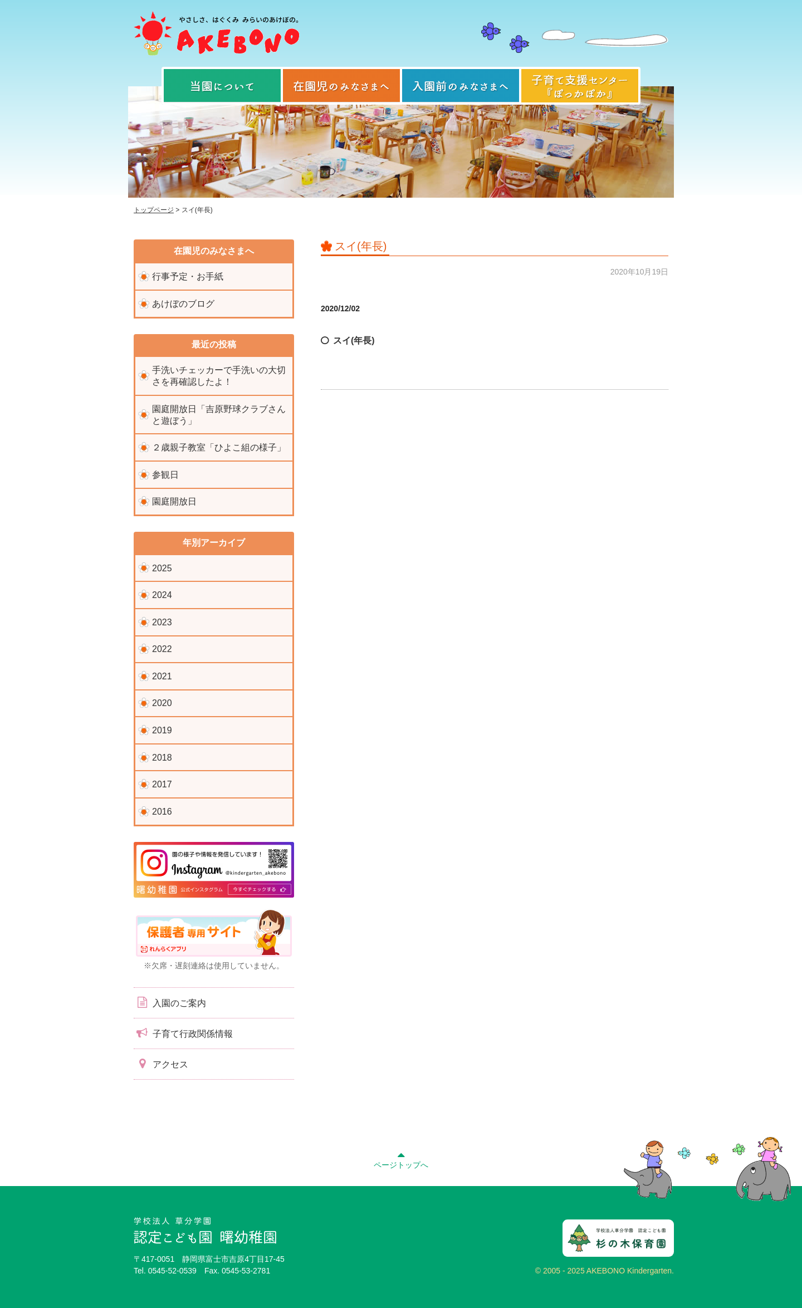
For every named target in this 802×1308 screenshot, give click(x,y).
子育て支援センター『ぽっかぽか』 (579, 85)
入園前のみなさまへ (460, 85)
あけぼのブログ (183, 303)
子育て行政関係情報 (183, 1032)
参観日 (165, 474)
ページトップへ (401, 1158)
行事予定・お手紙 (187, 276)
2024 (162, 595)
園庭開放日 (174, 501)
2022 (162, 649)
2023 (162, 622)
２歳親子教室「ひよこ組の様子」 (219, 447)
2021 (162, 676)
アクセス (161, 1063)
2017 (162, 784)
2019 (162, 730)
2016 (162, 811)
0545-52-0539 (172, 1270)
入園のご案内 (170, 1002)
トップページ (154, 210)
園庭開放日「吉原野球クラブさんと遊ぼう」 (219, 414)
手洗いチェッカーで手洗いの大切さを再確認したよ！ (219, 375)
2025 (162, 568)
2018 (162, 757)
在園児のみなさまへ (341, 85)
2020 (162, 703)
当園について (222, 85)
